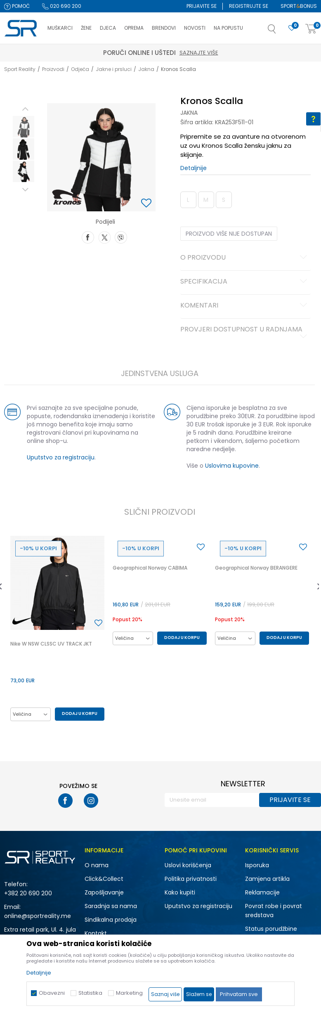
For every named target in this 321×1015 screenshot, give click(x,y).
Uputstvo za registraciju (60, 457)
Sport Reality (19, 69)
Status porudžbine (271, 929)
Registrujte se (248, 5)
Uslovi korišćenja (188, 865)
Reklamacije (262, 892)
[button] (280, 31)
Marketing (129, 993)
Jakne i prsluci (114, 69)
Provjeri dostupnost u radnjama (245, 333)
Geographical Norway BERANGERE (256, 567)
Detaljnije (193, 168)
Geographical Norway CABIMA (150, 567)
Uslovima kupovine (232, 465)
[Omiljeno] (291, 28)
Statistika (90, 993)
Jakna (146, 69)
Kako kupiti (180, 892)
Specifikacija (245, 282)
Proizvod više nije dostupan (229, 233)
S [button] (223, 200)
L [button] (188, 200)
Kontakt (96, 933)
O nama (97, 865)
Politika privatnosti (191, 879)
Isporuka (257, 865)
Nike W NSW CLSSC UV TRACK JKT (51, 643)
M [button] (205, 200)
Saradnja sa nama (111, 906)
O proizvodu (245, 258)
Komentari (245, 306)
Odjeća (80, 69)
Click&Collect (104, 879)
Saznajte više (294, 53)
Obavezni (52, 993)
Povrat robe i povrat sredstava (273, 910)
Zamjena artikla (267, 879)
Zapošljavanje (104, 892)
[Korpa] (311, 29)
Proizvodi (53, 69)
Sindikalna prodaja (111, 920)
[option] (23, 127)
